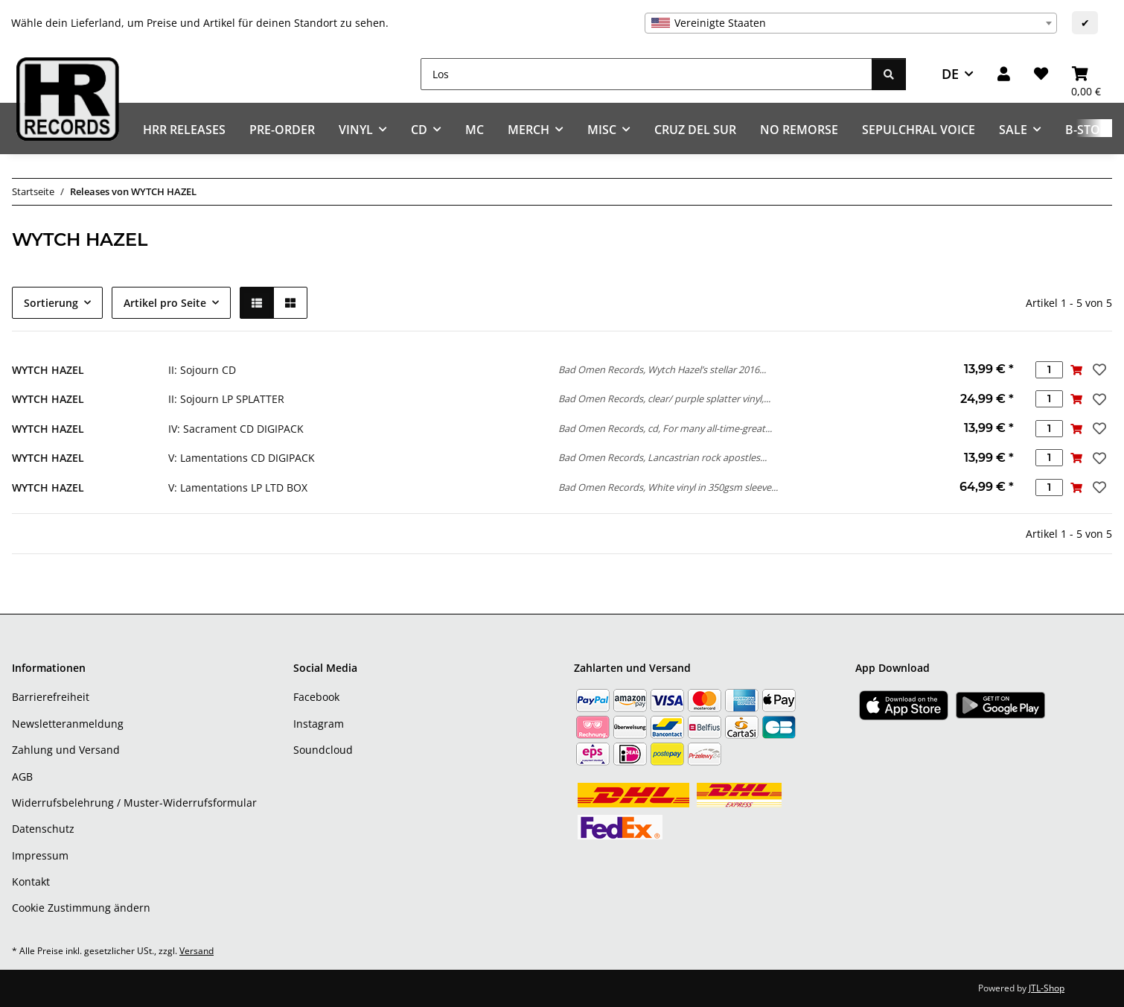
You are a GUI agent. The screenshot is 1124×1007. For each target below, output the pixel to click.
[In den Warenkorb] (1077, 369)
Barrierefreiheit (50, 697)
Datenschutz (43, 829)
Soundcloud (323, 750)
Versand (196, 950)
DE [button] (950, 74)
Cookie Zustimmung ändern (81, 907)
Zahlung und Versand (66, 750)
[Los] (646, 74)
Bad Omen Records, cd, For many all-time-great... (665, 428)
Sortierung (51, 303)
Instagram (318, 724)
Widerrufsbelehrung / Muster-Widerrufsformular (134, 802)
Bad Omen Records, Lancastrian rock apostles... (662, 457)
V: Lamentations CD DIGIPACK (241, 458)
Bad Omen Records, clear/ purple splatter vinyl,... (664, 398)
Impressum (40, 855)
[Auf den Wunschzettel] (1098, 369)
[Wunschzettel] (1041, 74)
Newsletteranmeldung (68, 724)
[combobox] (851, 23)
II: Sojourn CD (202, 370)
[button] (1004, 74)
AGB (22, 776)
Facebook (316, 697)
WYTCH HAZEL (48, 370)
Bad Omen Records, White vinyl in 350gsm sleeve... (668, 487)
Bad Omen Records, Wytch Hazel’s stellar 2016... (662, 369)
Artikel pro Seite (165, 303)
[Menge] (1049, 370)
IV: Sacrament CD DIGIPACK (236, 429)
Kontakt (31, 881)
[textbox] (850, 23)
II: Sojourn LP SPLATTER (226, 399)
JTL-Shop (1046, 988)
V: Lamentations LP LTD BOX (237, 487)
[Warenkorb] (1086, 74)
